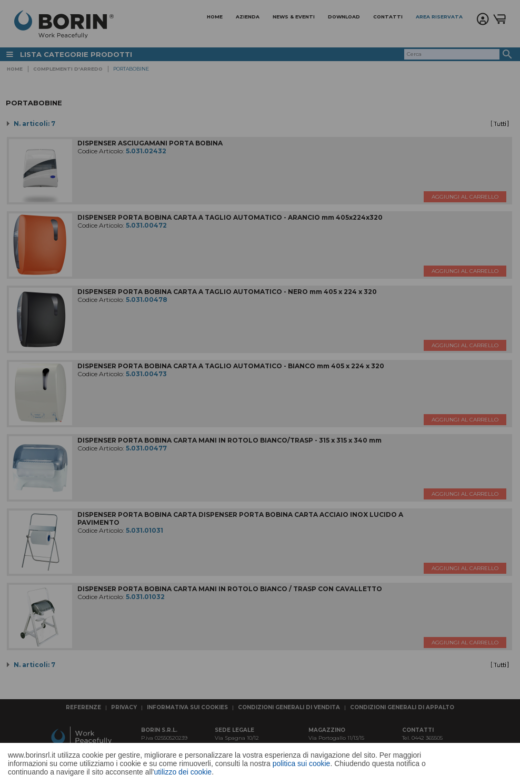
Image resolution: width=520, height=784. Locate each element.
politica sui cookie (302, 763)
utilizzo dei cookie (183, 772)
